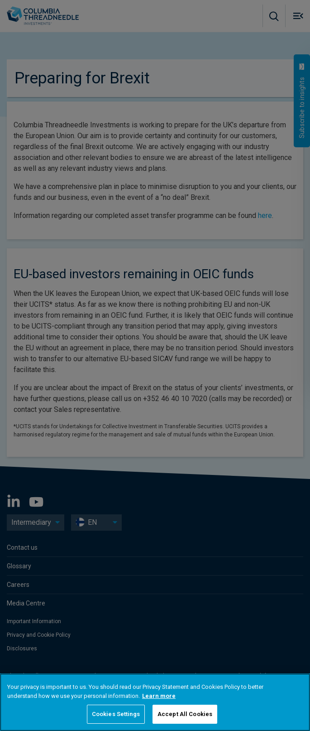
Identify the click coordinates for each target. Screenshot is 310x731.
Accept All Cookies (184, 714)
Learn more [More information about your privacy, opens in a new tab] (159, 695)
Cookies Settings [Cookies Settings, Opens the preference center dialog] (116, 714)
